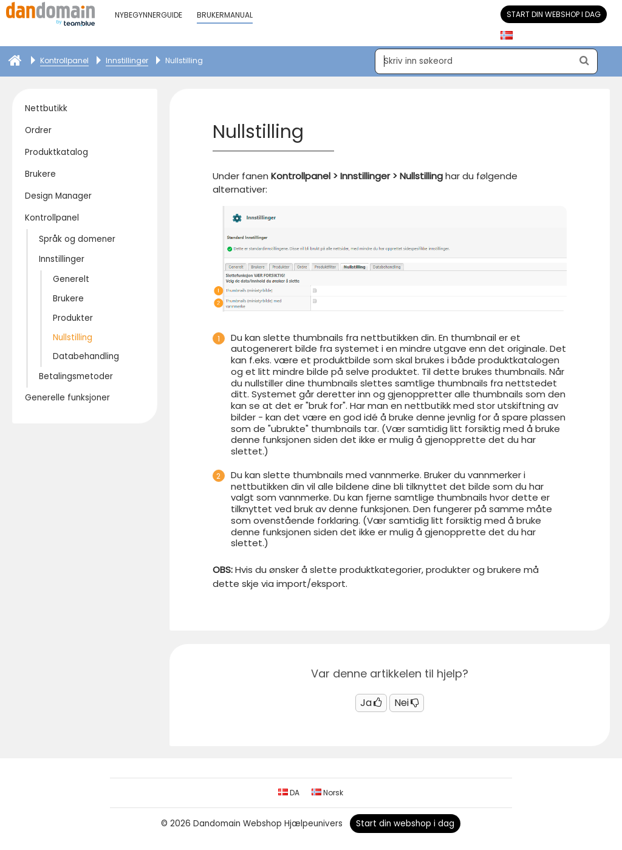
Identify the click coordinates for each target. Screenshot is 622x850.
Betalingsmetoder (76, 376)
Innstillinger (61, 259)
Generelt (71, 279)
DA (288, 792)
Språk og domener (77, 239)
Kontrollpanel (52, 218)
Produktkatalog (56, 152)
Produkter (73, 318)
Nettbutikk (46, 108)
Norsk (327, 792)
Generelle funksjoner (67, 397)
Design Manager (58, 196)
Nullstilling (72, 337)
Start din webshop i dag (554, 14)
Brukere (40, 174)
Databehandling (86, 356)
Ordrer (38, 130)
